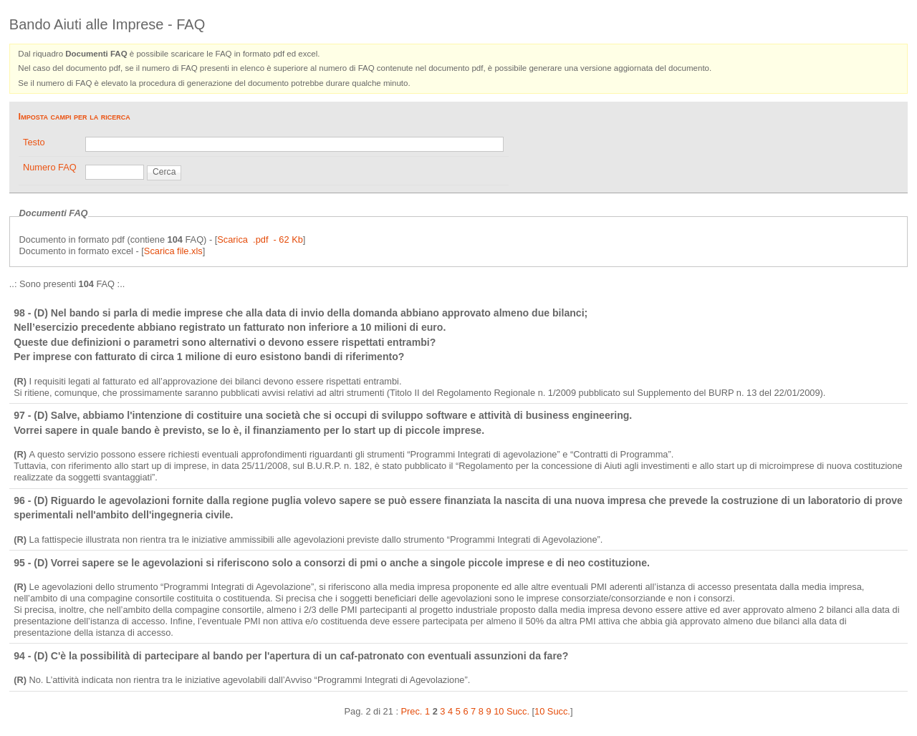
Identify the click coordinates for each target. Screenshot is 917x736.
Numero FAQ (50, 167)
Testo (34, 142)
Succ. (517, 711)
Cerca (164, 172)
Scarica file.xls (173, 251)
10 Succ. (552, 711)
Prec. (412, 711)
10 (499, 711)
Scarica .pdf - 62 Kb (260, 239)
